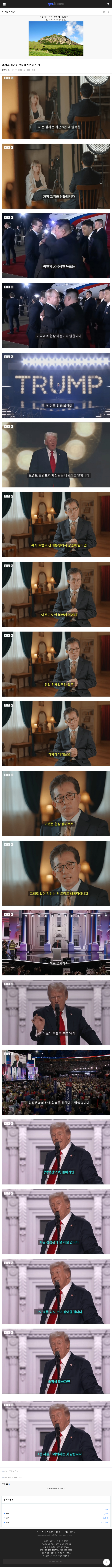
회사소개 (40, 1532)
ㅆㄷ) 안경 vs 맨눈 (9, 1470)
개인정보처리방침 (53, 1532)
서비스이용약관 (69, 1532)
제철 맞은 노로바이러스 (11, 1476)
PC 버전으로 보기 (56, 1561)
